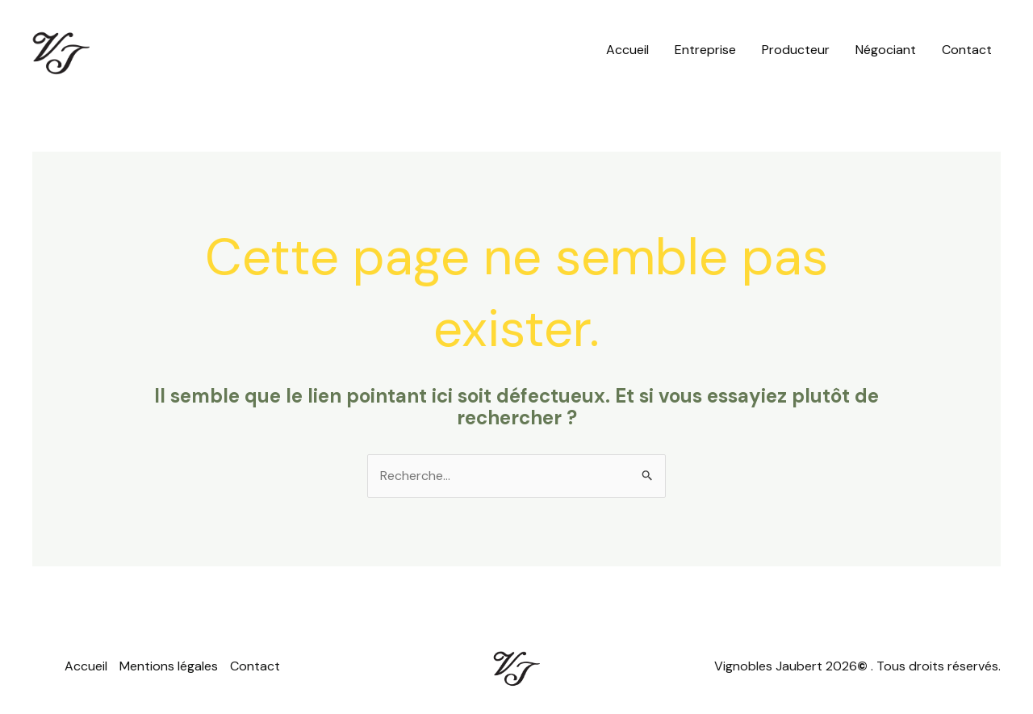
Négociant (885, 49)
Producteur (796, 49)
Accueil (627, 49)
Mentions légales (168, 666)
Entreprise (705, 49)
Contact (967, 49)
